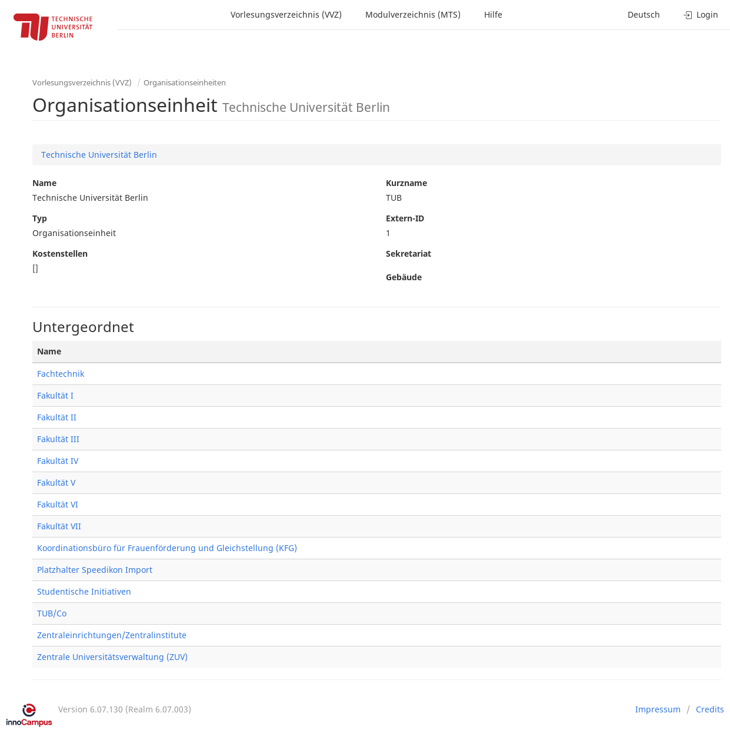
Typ (39, 218)
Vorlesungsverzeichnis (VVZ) (286, 14)
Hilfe (493, 14)
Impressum (658, 709)
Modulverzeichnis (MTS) (413, 14)
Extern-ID (405, 218)
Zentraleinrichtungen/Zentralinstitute (111, 635)
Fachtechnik (60, 373)
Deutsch (644, 14)
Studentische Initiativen (84, 591)
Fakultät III (58, 439)
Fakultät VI (57, 504)
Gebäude (404, 277)
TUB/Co (51, 613)
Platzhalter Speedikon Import (94, 569)
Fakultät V (56, 482)
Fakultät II (56, 417)
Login (701, 14)
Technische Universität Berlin (99, 154)
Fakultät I (55, 395)
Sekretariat (408, 253)
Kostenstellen (60, 253)
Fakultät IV (57, 460)
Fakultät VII (59, 526)
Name (44, 182)
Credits (710, 709)
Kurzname (406, 182)
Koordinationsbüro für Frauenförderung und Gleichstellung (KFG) (167, 547)
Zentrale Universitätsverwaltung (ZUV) (112, 656)
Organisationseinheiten (185, 82)
